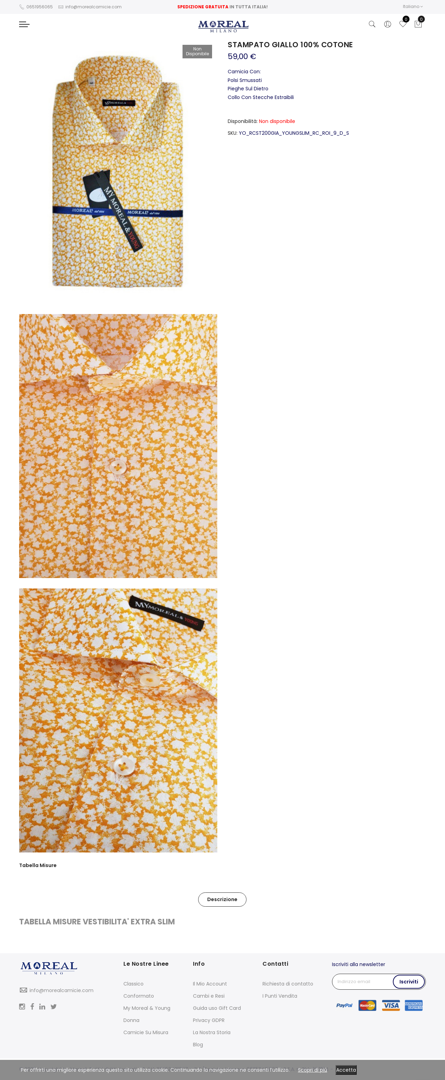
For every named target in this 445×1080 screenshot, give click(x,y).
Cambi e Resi (209, 995)
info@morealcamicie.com (62, 990)
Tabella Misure (38, 865)
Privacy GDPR (209, 1020)
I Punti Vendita (279, 995)
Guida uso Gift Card (217, 1008)
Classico (133, 983)
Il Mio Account (210, 983)
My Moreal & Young (146, 1008)
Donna (131, 1020)
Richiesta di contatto (287, 983)
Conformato (138, 995)
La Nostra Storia (211, 1032)
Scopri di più (312, 1069)
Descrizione (222, 899)
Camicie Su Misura (145, 1032)
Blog (198, 1044)
